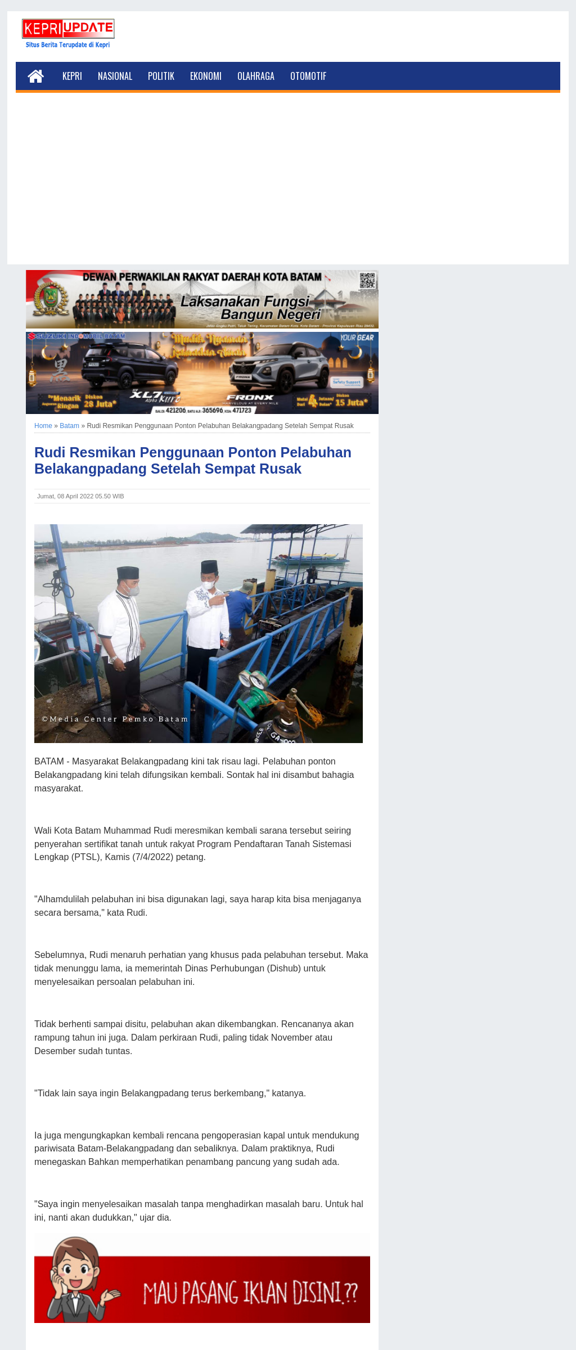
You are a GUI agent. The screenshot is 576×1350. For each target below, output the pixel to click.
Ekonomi (206, 76)
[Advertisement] (288, 185)
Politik (161, 76)
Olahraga (255, 76)
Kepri (72, 76)
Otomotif (308, 76)
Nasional (115, 76)
